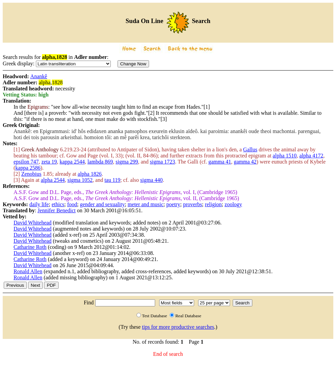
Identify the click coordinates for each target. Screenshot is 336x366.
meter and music (146, 204)
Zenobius (31, 174)
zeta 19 (49, 162)
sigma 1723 (162, 162)
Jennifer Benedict (57, 210)
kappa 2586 (27, 168)
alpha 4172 (311, 155)
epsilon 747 (26, 162)
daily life (39, 204)
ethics (57, 204)
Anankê (38, 76)
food (72, 204)
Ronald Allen (28, 271)
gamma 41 (219, 162)
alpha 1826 (90, 174)
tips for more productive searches (178, 327)
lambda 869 (100, 162)
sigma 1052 (79, 180)
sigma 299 (126, 162)
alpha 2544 (53, 180)
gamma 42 (245, 162)
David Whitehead (32, 222)
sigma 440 (151, 180)
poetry (173, 204)
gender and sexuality (102, 204)
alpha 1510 (285, 155)
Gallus (250, 149)
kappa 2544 (72, 162)
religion (213, 204)
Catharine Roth (30, 247)
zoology (233, 204)
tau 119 (112, 180)
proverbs (192, 204)
